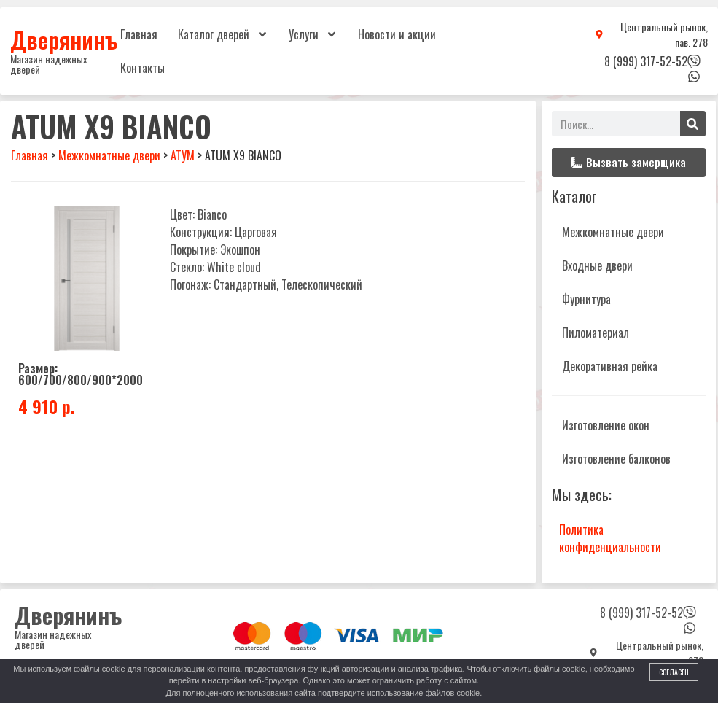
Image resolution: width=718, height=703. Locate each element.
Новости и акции (397, 34)
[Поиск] (693, 123)
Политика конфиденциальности (610, 538)
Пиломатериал (595, 332)
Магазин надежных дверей (48, 64)
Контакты (142, 68)
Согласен (674, 672)
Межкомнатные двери (613, 232)
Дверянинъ (63, 39)
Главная (138, 34)
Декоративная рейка (609, 366)
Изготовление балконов (616, 458)
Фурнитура (586, 299)
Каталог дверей (223, 34)
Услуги (313, 34)
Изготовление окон (605, 425)
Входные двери (597, 265)
